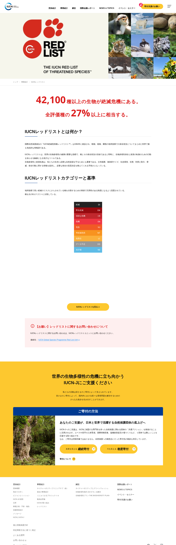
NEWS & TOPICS (124, 466)
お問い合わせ (18, 517)
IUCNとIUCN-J (18, 494)
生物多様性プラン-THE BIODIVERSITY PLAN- (93, 472)
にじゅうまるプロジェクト (47, 472)
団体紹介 (52, 8)
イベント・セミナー (125, 471)
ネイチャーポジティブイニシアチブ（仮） (52, 465)
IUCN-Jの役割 (18, 476)
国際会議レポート (124, 461)
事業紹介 (64, 8)
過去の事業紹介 (42, 468)
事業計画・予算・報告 (21, 483)
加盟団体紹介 (18, 486)
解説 (74, 8)
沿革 (14, 479)
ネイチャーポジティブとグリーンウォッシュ (92, 465)
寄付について (65, 435)
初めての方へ (18, 468)
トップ (15, 58)
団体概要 (16, 465)
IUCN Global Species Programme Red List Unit (58, 316)
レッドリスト (42, 483)
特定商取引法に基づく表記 (24, 507)
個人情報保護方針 (20, 502)
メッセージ (17, 490)
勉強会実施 (41, 476)
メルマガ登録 (20, 522)
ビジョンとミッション (21, 472)
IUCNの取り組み (43, 479)
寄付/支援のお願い (152, 6)
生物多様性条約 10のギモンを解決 (88, 468)
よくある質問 (18, 512)
